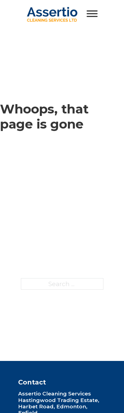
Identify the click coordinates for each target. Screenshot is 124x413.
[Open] (92, 13)
